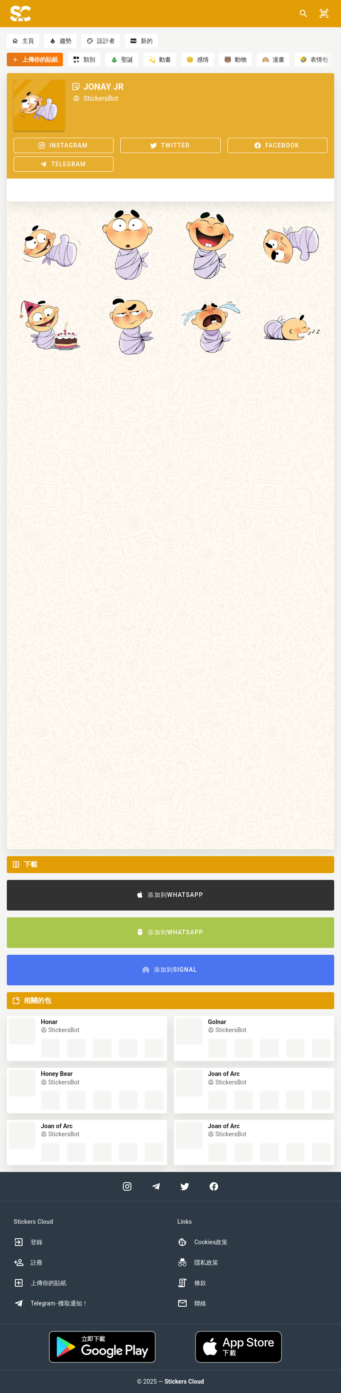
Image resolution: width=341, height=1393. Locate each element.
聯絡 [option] (191, 1303)
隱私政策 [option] (197, 1262)
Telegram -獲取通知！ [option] (51, 1303)
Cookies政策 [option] (202, 1242)
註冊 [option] (28, 1262)
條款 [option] (191, 1283)
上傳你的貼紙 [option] (40, 1283)
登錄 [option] (28, 1242)
